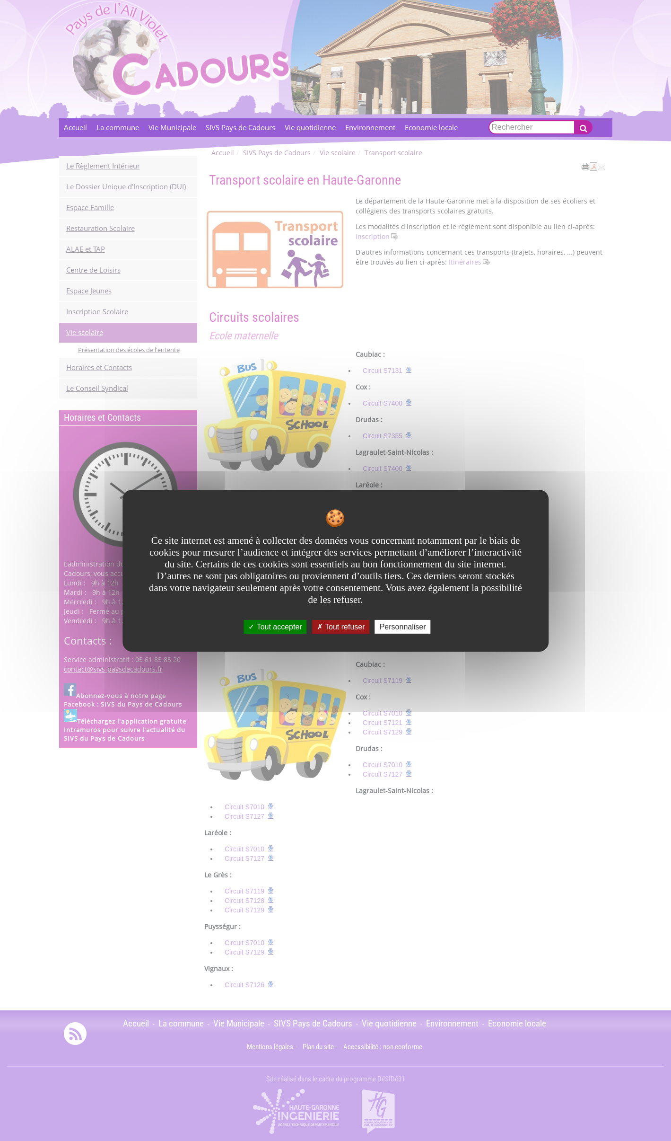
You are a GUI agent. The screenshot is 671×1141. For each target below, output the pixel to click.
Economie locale (431, 128)
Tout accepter (275, 626)
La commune (117, 128)
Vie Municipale (172, 128)
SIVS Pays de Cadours (240, 128)
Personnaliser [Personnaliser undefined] (403, 626)
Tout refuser (341, 626)
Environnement (370, 128)
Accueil (75, 128)
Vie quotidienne (310, 128)
